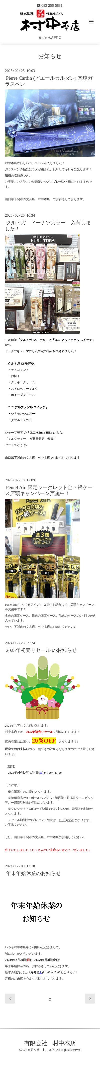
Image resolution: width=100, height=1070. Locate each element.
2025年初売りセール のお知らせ (41, 650)
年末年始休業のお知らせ (33, 873)
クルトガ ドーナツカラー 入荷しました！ (48, 225)
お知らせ (50, 56)
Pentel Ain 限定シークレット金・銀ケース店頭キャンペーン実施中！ (49, 490)
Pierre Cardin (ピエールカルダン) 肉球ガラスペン (49, 80)
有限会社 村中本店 (50, 1043)
